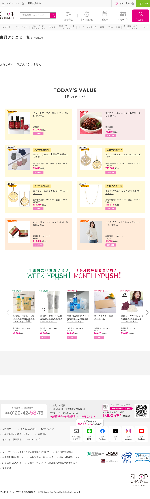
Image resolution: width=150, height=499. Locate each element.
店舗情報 (42, 434)
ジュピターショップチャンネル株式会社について (25, 452)
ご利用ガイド (8, 429)
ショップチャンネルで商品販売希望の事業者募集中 (52, 463)
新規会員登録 (34, 3)
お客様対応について (12, 463)
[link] (142, 457)
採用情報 (6, 468)
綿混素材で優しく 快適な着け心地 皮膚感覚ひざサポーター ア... (51, 318)
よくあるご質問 (28, 429)
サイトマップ (33, 439)
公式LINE (89, 438)
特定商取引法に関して (13, 457)
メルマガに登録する (76, 438)
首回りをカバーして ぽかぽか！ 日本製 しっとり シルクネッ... (132, 318)
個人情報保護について (70, 457)
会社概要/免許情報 (64, 452)
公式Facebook (102, 438)
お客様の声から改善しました (16, 434)
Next (146, 312)
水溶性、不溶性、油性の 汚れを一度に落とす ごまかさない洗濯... (24, 318)
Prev (9, 312)
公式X (115, 438)
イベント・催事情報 (12, 439)
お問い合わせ (47, 429)
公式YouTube (141, 438)
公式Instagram (128, 438)
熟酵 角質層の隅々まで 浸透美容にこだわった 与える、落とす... (78, 318)
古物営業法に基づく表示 (41, 457)
